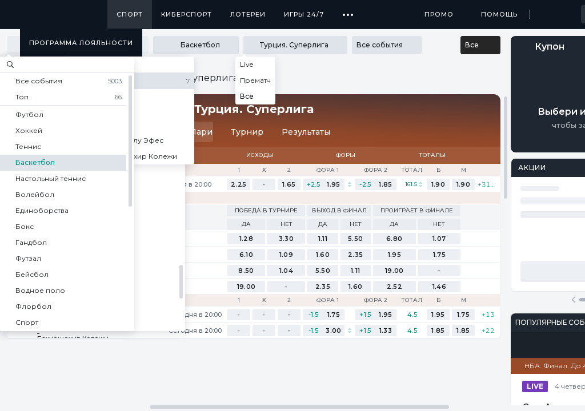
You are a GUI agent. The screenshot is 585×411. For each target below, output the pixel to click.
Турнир (247, 132)
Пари (195, 132)
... (348, 10)
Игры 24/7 (304, 14)
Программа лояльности (81, 43)
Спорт (130, 14)
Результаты (306, 132)
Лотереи (248, 14)
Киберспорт (186, 14)
